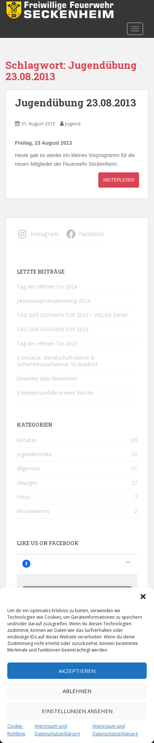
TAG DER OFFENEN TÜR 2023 (52, 329)
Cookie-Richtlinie (16, 729)
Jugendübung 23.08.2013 (75, 102)
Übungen (27, 482)
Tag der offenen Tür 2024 (47, 286)
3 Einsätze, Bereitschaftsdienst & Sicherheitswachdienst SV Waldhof (57, 361)
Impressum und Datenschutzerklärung (57, 729)
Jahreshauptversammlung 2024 (53, 300)
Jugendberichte (34, 454)
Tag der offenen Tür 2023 (47, 343)
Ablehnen (77, 691)
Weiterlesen (118, 180)
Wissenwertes (33, 511)
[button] (143, 596)
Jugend (72, 123)
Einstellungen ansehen (77, 711)
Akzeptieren (77, 670)
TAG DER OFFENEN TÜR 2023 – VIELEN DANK (72, 315)
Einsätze (26, 440)
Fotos (24, 496)
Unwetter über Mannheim (47, 378)
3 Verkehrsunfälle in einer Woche (55, 392)
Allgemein (28, 468)
